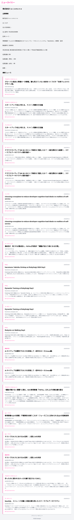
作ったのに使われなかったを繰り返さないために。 (23, 478)
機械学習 (7, 348)
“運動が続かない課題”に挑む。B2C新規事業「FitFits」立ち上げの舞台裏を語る (34, 390)
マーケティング (9, 243)
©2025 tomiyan (37, 518)
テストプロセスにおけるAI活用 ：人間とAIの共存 (23, 437)
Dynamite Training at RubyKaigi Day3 (19, 288)
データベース (8, 147)
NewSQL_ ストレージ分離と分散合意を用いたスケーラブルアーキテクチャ (32, 501)
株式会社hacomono (10, 94)
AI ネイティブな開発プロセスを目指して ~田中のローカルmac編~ (29, 351)
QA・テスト (8, 413)
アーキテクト (8, 170)
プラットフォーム (9, 219)
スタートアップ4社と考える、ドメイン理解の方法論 (24, 105)
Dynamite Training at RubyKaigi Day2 (19, 309)
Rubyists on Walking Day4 (15, 330)
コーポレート (8, 306)
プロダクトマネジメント (11, 79)
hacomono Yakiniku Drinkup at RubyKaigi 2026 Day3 (25, 267)
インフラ (7, 194)
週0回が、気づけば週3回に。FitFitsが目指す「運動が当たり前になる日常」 (32, 246)
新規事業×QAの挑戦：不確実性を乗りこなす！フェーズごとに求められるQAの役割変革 (37, 416)
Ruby (6, 264)
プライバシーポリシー (37, 515)
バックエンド (8, 125)
